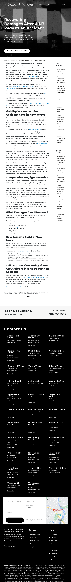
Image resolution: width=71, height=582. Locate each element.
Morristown (53, 576)
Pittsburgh (47, 572)
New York (21, 575)
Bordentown (15, 567)
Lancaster (28, 572)
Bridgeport (38, 570)
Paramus (25, 565)
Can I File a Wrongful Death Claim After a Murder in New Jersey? (61, 107)
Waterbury (7, 576)
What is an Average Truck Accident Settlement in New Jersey (60, 216)
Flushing (26, 578)
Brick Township (20, 578)
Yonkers (58, 568)
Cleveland (43, 573)
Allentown (16, 572)
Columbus (49, 573)
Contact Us (54, 547)
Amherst (49, 578)
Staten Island (31, 575)
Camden (28, 567)
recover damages (35, 130)
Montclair (39, 576)
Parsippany (61, 573)
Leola (35, 572)
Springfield (31, 573)
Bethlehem (58, 572)
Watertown (55, 580)
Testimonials (55, 560)
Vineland (9, 567)
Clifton (43, 567)
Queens (46, 575)
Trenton (37, 565)
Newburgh (41, 568)
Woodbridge (46, 576)
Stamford (20, 570)
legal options (32, 76)
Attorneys (54, 540)
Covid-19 (33, 537)
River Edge (22, 567)
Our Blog (54, 537)
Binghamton (48, 568)
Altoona (34, 576)
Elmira (24, 568)
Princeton (6, 580)
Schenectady (58, 567)
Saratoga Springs (56, 578)
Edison (54, 565)
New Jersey (14, 60)
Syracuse (41, 575)
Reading (12, 576)
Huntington (12, 568)
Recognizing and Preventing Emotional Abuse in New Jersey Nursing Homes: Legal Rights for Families (61, 136)
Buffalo (54, 568)
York (19, 580)
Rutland (6, 572)
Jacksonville (61, 570)
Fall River (18, 573)
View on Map (31, 345)
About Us (54, 534)
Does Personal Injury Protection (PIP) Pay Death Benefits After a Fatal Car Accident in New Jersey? (61, 93)
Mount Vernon (57, 575)
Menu (64, 4)
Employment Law (35, 547)
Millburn (58, 565)
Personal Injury (35, 534)
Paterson (6, 575)
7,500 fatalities (11, 88)
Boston (17, 576)
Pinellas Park (53, 570)
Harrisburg (22, 572)
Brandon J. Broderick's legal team (34, 277)
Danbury (10, 570)
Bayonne (58, 576)
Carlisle (38, 580)
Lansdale (52, 572)
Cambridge (62, 580)
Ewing (11, 575)
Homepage (54, 550)
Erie (32, 572)
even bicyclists (42, 143)
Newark (33, 567)
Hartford (25, 570)
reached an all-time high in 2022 (24, 86)
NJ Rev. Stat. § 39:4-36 (24, 251)
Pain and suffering (13, 227)
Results (53, 556)
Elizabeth (38, 567)
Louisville (37, 573)
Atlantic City (42, 565)
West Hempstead (50, 567)
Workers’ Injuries (35, 540)
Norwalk (15, 570)
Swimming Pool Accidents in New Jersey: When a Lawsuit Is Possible (61, 204)
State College (13, 580)
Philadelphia (40, 572)
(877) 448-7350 (42, 4)
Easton (11, 572)
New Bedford (24, 573)
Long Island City (34, 578)
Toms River (55, 573)
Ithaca (22, 580)
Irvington (12, 578)
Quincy (34, 580)
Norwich (47, 570)
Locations (54, 553)
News (8, 60)
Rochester (19, 568)
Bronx (50, 575)
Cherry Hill (49, 565)
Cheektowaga (28, 580)
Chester (50, 580)
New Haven (31, 570)
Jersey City (31, 565)
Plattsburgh (44, 580)
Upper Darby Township (26, 576)
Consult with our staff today (15, 287)
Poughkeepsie (42, 578)
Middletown (29, 568)
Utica (37, 575)
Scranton (6, 573)
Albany (26, 575)
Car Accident (34, 544)
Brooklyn (15, 575)
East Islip (35, 568)
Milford (43, 570)
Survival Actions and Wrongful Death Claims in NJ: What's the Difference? (61, 160)
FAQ (52, 544)
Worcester (12, 573)
